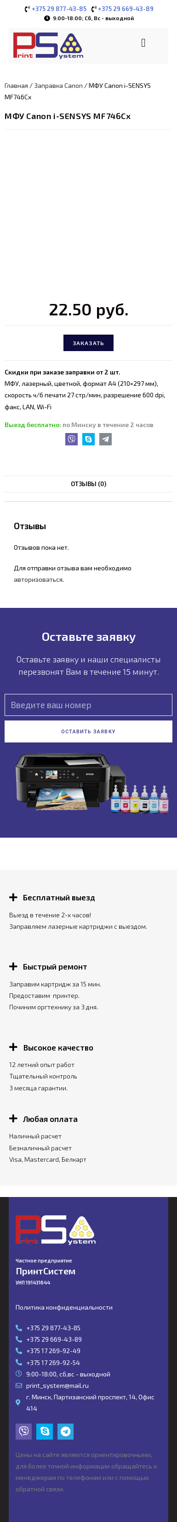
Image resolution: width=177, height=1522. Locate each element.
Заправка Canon (58, 85)
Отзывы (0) (88, 483)
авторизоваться (38, 579)
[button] (143, 43)
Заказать (89, 343)
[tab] (88, 484)
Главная (16, 85)
